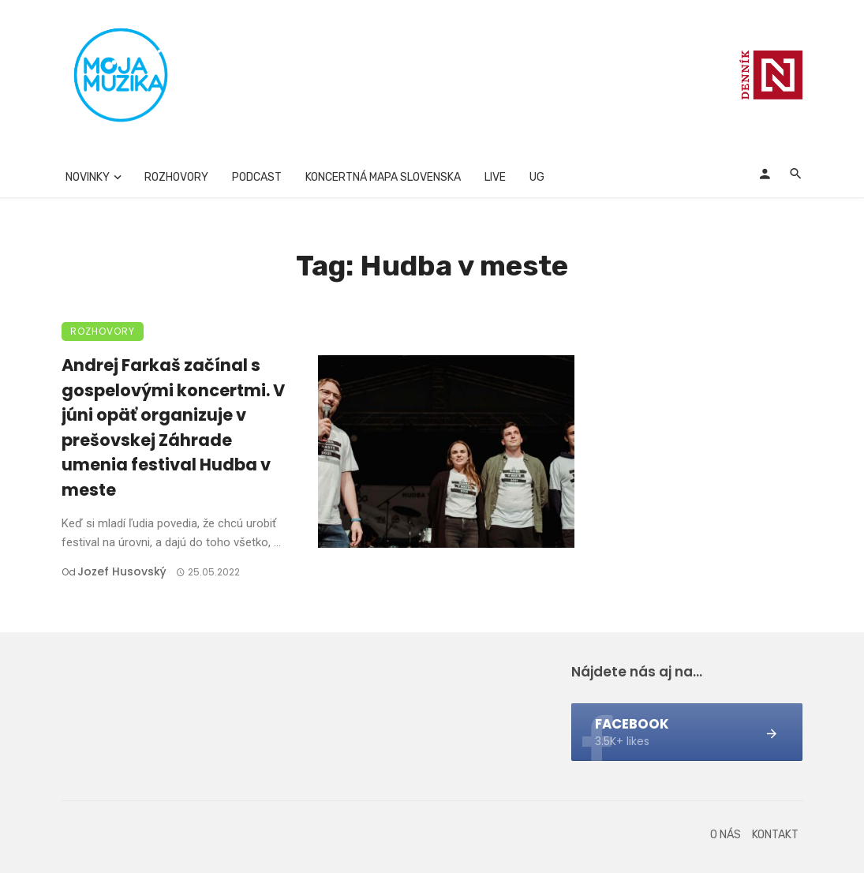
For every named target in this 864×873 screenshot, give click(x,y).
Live (495, 177)
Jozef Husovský (121, 571)
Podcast (257, 177)
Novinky (87, 177)
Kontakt (775, 834)
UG (536, 177)
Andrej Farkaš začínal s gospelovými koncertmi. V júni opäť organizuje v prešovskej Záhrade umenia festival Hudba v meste (173, 427)
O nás (725, 834)
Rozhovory (176, 177)
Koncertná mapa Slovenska (383, 177)
